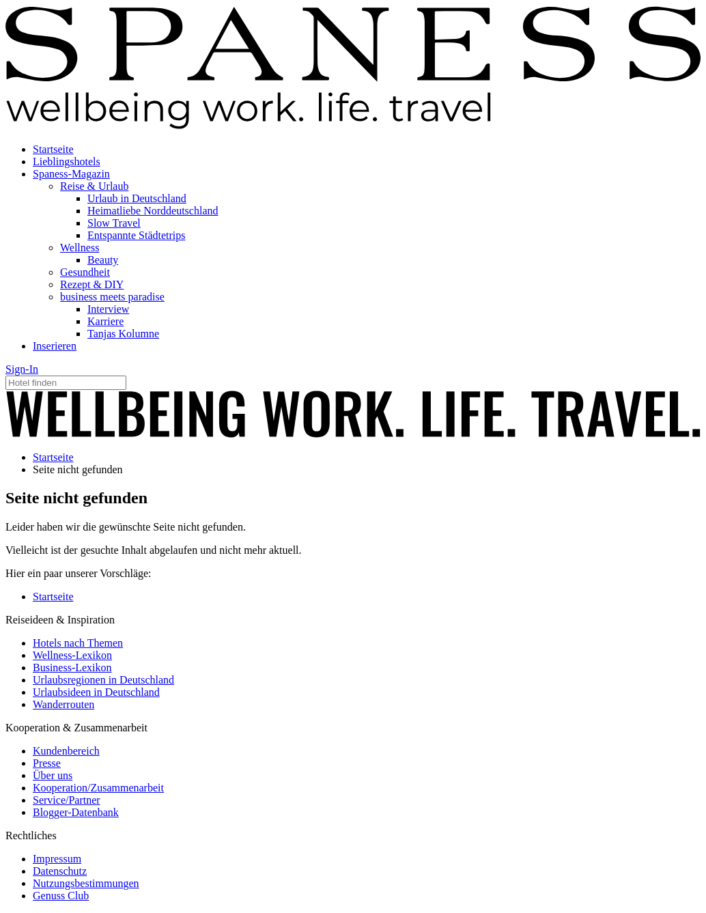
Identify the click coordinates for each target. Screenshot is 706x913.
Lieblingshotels (66, 161)
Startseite (53, 149)
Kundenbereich (66, 751)
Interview (108, 309)
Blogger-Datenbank (76, 812)
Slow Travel (114, 223)
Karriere (105, 321)
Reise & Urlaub (94, 186)
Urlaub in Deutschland (136, 198)
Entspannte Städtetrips (136, 235)
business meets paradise (112, 297)
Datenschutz (60, 871)
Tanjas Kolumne (123, 333)
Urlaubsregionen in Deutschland (103, 680)
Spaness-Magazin (71, 174)
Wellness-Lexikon (72, 655)
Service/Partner (66, 800)
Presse (47, 763)
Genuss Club (61, 895)
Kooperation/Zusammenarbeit (98, 787)
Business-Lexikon (72, 667)
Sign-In (21, 369)
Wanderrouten (63, 704)
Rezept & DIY (92, 284)
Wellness (79, 247)
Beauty (102, 260)
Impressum (57, 859)
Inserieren (54, 346)
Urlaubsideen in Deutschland (96, 692)
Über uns (52, 775)
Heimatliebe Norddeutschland (152, 210)
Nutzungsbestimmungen (86, 883)
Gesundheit (85, 272)
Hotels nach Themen (78, 643)
